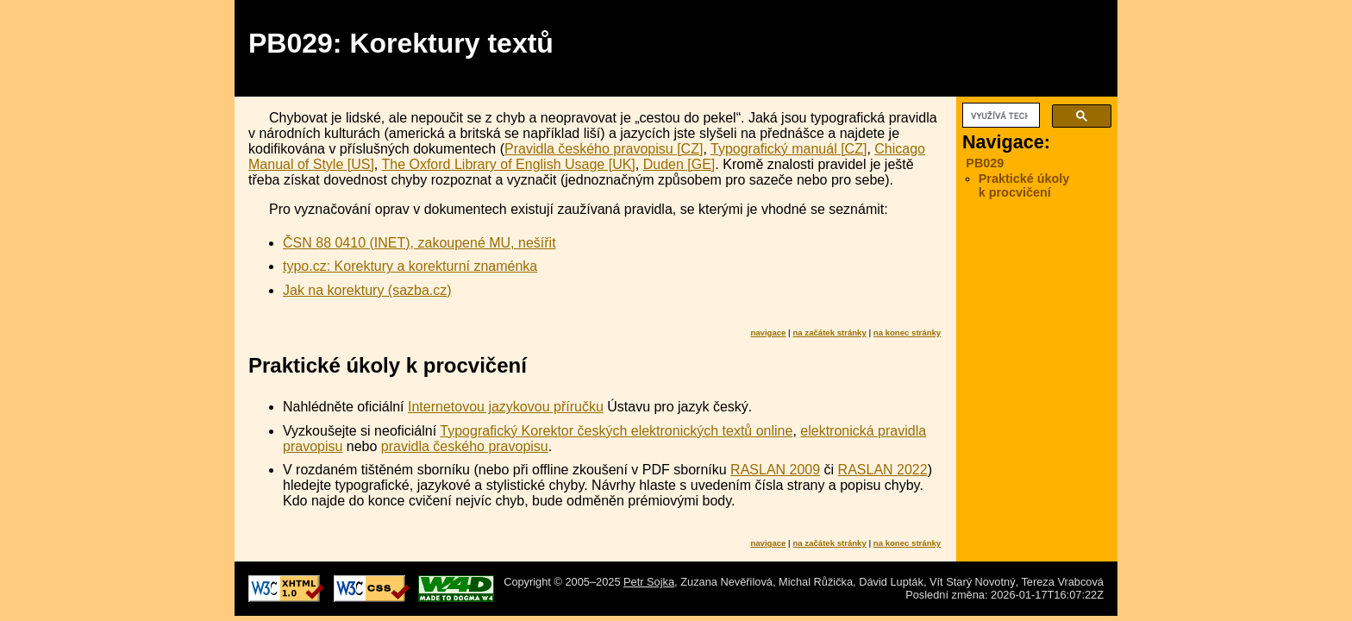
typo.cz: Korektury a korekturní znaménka (410, 266)
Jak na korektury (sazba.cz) (367, 290)
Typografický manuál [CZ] (788, 148)
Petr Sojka (648, 581)
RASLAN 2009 (775, 469)
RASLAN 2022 (883, 469)
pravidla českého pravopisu (464, 446)
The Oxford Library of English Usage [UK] (508, 164)
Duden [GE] (679, 164)
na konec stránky (907, 332)
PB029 (985, 163)
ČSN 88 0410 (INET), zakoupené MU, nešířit (419, 242)
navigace (768, 332)
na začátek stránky (829, 332)
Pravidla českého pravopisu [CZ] (603, 148)
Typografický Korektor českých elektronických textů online (616, 430)
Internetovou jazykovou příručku (506, 406)
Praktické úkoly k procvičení (1024, 185)
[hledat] (999, 115)
